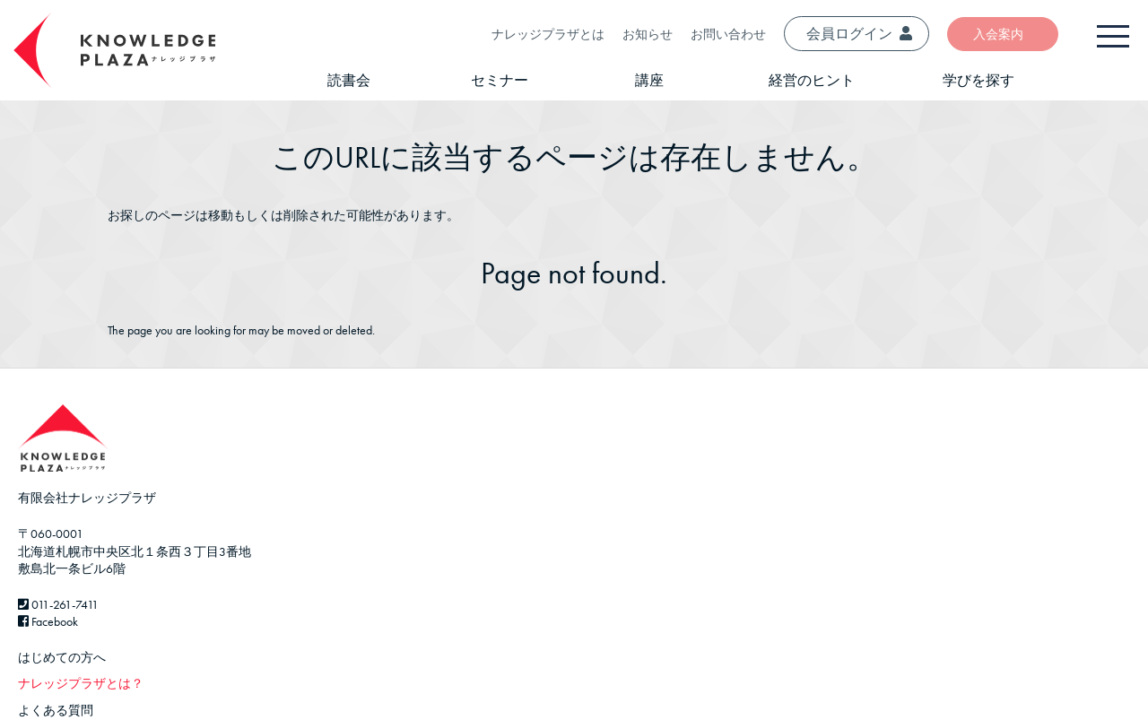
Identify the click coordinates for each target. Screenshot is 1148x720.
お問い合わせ (728, 34)
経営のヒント (812, 80)
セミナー (499, 80)
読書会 (348, 80)
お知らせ (647, 34)
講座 (649, 80)
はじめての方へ (62, 657)
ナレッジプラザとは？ (81, 683)
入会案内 (998, 34)
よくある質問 (55, 710)
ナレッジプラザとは (547, 34)
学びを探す (978, 80)
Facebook (48, 621)
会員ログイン (859, 33)
